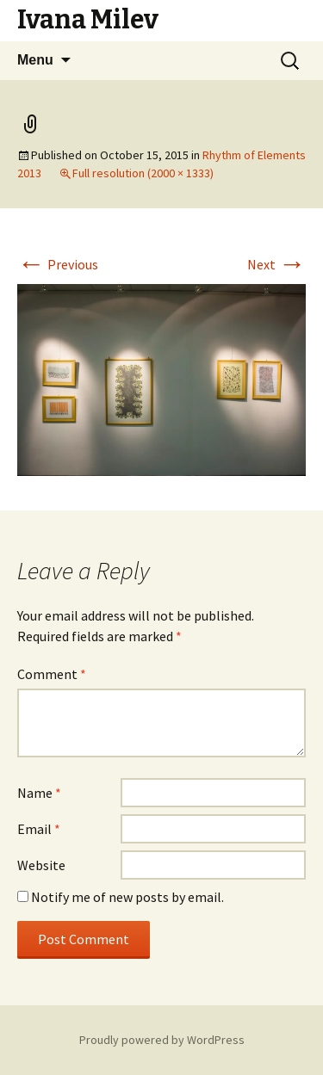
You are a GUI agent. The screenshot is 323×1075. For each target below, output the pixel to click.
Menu (35, 60)
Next (276, 264)
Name (39, 792)
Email (38, 828)
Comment (51, 674)
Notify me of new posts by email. (127, 896)
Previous (57, 264)
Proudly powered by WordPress (162, 1039)
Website (41, 865)
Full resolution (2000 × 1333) (143, 173)
